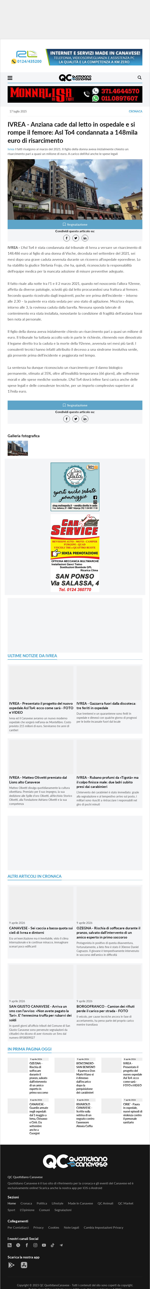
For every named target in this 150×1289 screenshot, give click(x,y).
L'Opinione (27, 1210)
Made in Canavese (80, 1203)
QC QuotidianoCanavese (54, 1285)
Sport (11, 1210)
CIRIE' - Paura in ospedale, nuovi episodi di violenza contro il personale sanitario (132, 1113)
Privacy (38, 1227)
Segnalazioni (62, 1210)
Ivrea (11, 149)
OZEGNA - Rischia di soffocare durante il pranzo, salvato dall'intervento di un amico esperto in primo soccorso (108, 932)
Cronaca (135, 111)
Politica (42, 1203)
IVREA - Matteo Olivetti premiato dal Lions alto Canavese (38, 779)
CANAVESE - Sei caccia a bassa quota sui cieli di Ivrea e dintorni (41, 930)
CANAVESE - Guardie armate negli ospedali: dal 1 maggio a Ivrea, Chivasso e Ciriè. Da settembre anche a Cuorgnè (38, 1119)
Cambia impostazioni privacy (103, 1227)
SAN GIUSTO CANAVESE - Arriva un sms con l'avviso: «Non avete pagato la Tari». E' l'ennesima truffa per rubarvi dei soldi (40, 1013)
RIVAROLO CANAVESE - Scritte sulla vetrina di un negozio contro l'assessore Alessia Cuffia (85, 1115)
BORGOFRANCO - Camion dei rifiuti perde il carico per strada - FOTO (106, 1008)
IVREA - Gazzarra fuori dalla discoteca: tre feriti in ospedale (106, 705)
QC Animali (105, 1203)
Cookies (53, 1227)
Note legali (71, 1227)
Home (12, 1203)
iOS (85, 1188)
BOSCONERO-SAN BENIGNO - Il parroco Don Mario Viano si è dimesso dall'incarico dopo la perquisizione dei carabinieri (85, 1078)
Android (96, 1188)
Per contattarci (18, 1227)
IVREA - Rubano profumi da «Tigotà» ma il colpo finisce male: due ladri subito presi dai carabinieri (107, 782)
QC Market (125, 1203)
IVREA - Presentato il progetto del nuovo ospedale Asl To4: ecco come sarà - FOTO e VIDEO (41, 708)
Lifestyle (57, 1203)
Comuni (44, 1210)
